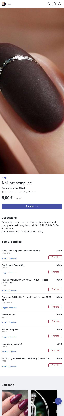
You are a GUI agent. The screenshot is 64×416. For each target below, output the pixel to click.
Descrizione (9, 217)
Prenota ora (32, 206)
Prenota (55, 257)
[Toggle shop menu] (9, 4)
